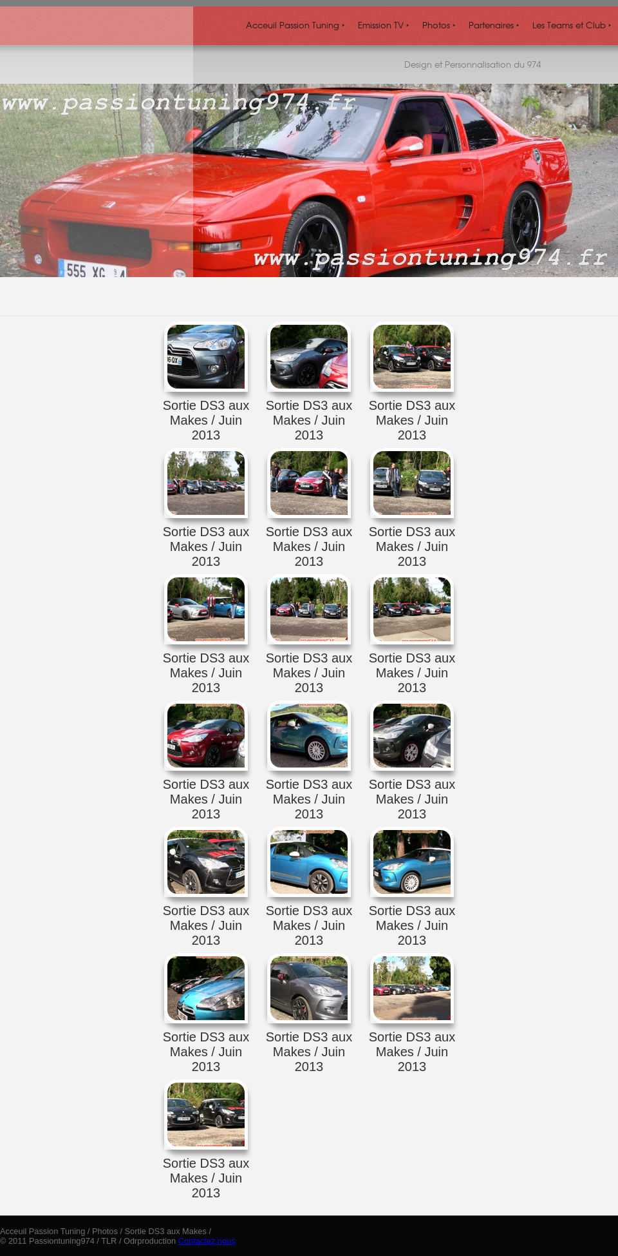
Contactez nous (207, 1241)
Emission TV (383, 25)
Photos (439, 25)
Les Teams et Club (572, 25)
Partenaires (494, 25)
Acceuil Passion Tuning (295, 25)
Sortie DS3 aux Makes (166, 1231)
